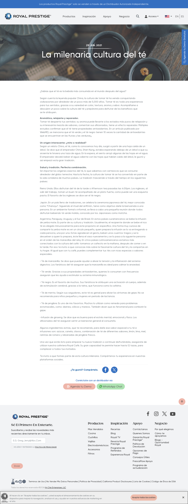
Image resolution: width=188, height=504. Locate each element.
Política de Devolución (139, 445)
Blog (113, 433)
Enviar (17, 466)
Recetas (115, 429)
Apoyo (107, 16)
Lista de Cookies (142, 481)
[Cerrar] (183, 499)
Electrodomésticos (98, 445)
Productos (69, 16)
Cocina (92, 433)
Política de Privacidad (90, 481)
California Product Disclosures (117, 481)
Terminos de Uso (37, 481)
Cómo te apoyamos (160, 434)
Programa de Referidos (118, 449)
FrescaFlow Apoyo (143, 461)
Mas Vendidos (95, 429)
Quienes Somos (141, 433)
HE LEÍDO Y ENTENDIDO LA (24, 447)
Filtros (91, 453)
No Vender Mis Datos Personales (62, 481)
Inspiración (89, 16)
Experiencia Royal (120, 454)
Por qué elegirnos (164, 429)
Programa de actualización (140, 466)
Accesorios (94, 449)
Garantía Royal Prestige (141, 438)
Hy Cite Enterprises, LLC (55, 487)
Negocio (124, 16)
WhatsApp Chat (110, 386)
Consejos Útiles (141, 457)
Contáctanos (140, 429)
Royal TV (115, 437)
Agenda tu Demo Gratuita (184, 47)
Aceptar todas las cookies (143, 499)
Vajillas (91, 441)
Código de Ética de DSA (164, 481)
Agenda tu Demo (79, 386)
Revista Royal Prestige (118, 442)
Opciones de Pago (140, 451)
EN (176, 16)
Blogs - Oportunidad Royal (162, 442)
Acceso (151, 16)
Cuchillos (93, 437)
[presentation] (29, 455)
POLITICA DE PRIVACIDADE (46, 447)
